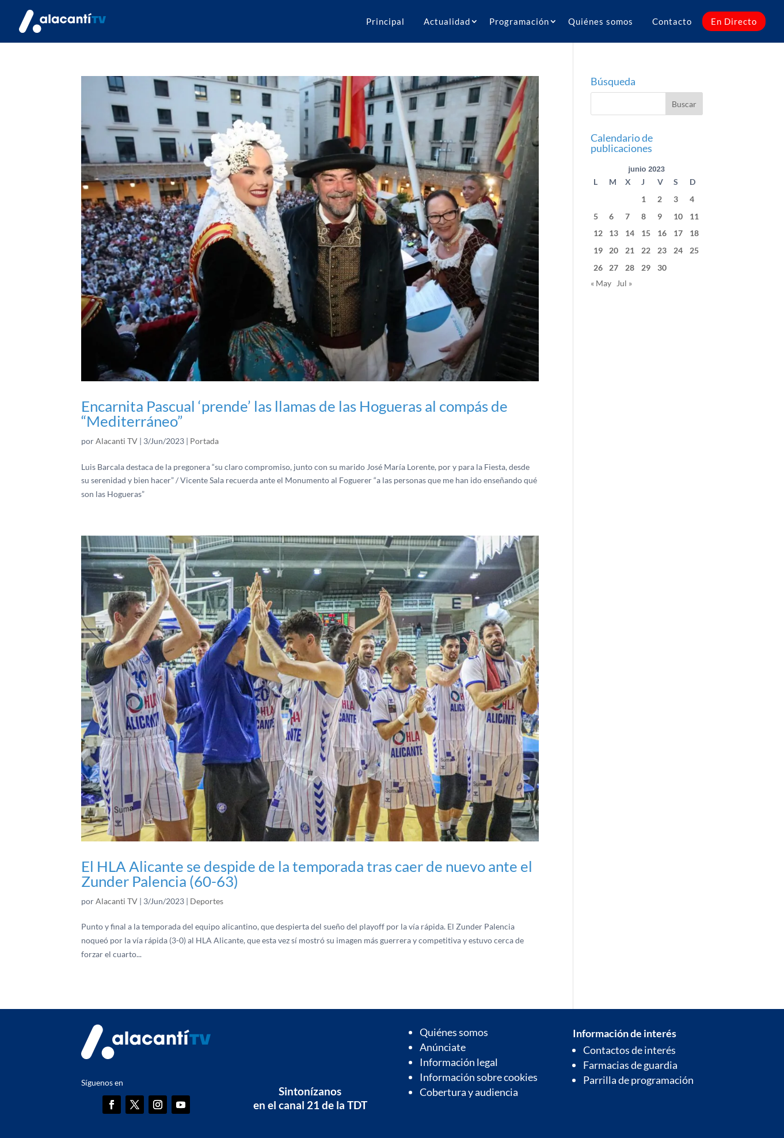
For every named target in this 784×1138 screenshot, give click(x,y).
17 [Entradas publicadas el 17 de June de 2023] (678, 233)
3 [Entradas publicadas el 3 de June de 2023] (675, 199)
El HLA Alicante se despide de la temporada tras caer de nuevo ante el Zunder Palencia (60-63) (306, 873)
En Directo (734, 21)
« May (601, 283)
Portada (204, 441)
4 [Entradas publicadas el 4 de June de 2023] (692, 199)
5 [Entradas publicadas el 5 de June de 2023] (595, 216)
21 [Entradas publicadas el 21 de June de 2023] (629, 250)
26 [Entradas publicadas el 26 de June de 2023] (598, 267)
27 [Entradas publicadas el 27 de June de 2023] (613, 267)
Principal (385, 21)
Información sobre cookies (479, 1077)
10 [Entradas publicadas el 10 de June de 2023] (678, 216)
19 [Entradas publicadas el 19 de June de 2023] (598, 250)
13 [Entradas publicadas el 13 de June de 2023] (613, 233)
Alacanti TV (117, 441)
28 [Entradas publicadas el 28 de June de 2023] (629, 267)
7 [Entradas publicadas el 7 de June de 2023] (627, 216)
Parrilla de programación (638, 1079)
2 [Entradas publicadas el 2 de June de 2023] (659, 199)
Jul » (624, 283)
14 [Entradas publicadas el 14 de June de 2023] (629, 233)
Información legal (459, 1062)
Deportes (206, 901)
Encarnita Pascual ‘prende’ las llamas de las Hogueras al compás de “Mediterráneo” (294, 413)
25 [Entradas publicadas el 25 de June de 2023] (694, 250)
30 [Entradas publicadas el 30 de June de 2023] (662, 267)
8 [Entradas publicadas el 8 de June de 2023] (643, 216)
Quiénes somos (600, 21)
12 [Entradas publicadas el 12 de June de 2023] (598, 233)
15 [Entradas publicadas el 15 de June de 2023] (645, 233)
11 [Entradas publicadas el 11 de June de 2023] (694, 216)
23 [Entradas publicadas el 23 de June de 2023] (662, 250)
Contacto (672, 21)
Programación (519, 21)
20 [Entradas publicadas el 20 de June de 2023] (613, 250)
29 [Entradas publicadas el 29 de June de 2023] (645, 267)
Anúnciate (443, 1047)
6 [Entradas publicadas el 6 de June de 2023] (611, 216)
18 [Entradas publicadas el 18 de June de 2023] (694, 233)
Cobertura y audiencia (469, 1092)
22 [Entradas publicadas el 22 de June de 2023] (645, 250)
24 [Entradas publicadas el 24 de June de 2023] (678, 250)
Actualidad (447, 21)
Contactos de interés (629, 1050)
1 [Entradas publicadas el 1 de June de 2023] (643, 199)
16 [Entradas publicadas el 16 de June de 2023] (662, 233)
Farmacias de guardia (630, 1065)
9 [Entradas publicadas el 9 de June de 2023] (659, 216)
